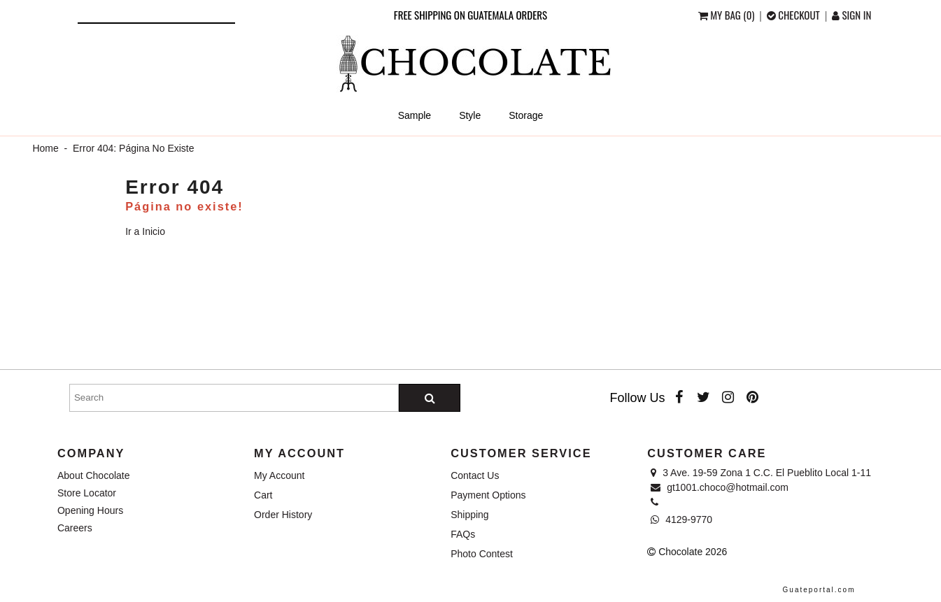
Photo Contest (482, 553)
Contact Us (475, 475)
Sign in (851, 14)
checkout (794, 14)
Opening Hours (90, 510)
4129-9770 (681, 519)
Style (470, 115)
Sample (414, 115)
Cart (263, 495)
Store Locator (86, 493)
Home (45, 148)
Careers (74, 527)
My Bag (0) (727, 14)
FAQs (463, 534)
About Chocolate (93, 475)
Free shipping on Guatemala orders (470, 14)
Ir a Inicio (145, 231)
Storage (526, 115)
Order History (283, 514)
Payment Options (488, 495)
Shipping (470, 514)
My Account (279, 475)
